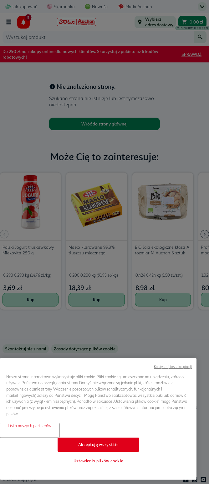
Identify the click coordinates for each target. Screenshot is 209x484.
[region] (98, 419)
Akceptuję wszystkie (98, 444)
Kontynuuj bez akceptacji (173, 366)
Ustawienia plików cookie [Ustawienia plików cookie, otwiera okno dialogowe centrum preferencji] (98, 460)
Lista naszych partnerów (29, 425)
